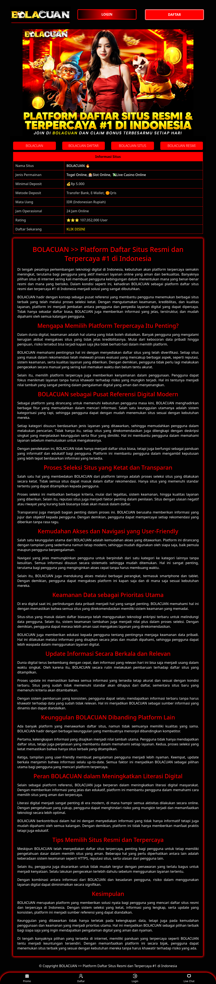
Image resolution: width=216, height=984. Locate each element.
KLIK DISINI (75, 229)
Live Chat (189, 978)
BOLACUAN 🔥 (78, 165)
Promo (27, 978)
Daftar (81, 978)
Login (135, 978)
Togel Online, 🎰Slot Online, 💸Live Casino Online (106, 174)
